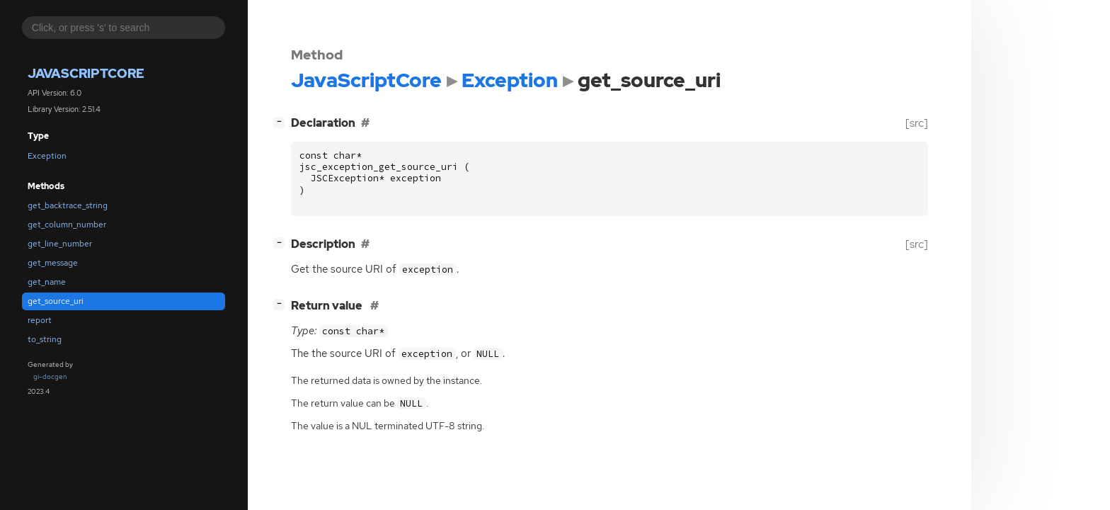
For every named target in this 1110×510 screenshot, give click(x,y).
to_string (45, 339)
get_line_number (60, 243)
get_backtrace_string (68, 205)
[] (281, 121)
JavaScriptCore (86, 73)
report (40, 320)
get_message (53, 262)
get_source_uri (56, 301)
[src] (916, 122)
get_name (47, 282)
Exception (47, 156)
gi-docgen (50, 376)
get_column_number (67, 224)
